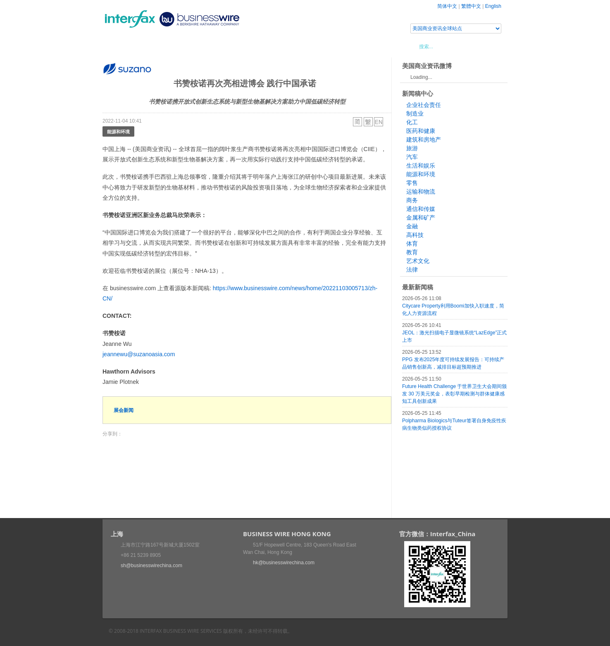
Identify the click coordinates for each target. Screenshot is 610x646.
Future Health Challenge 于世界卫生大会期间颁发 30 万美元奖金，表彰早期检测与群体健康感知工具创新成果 (454, 393)
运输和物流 (420, 191)
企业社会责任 (423, 105)
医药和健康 (420, 131)
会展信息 (186, 46)
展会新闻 (123, 410)
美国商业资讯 (259, 46)
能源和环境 (118, 131)
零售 (412, 183)
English (493, 6)
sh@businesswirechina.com (151, 565)
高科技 (415, 235)
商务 (412, 200)
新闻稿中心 (149, 46)
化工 (412, 122)
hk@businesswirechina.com (284, 563)
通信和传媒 (420, 209)
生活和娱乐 (420, 165)
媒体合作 (220, 46)
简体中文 (447, 6)
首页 (118, 46)
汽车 (412, 157)
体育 (412, 243)
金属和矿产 (420, 217)
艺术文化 (417, 261)
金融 (412, 226)
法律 (412, 269)
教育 (412, 252)
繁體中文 (471, 6)
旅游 (412, 148)
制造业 (415, 113)
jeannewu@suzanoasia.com (138, 354)
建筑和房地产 (423, 139)
